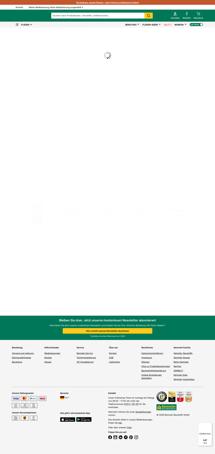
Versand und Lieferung (23, 353)
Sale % (168, 24)
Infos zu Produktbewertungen (155, 366)
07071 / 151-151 (131, 404)
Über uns (113, 347)
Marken (179, 24)
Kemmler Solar (181, 375)
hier (120, 422)
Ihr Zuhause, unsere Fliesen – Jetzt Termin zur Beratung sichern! (107, 2)
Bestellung (17, 347)
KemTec (177, 366)
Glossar (48, 362)
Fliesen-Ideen (150, 24)
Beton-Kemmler (181, 362)
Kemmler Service (85, 353)
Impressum (146, 357)
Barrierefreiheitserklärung (153, 370)
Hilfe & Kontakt (51, 347)
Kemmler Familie (182, 347)
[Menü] (210, 424)
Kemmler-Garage (182, 357)
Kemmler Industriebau (184, 379)
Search (149, 16)
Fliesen (22, 25)
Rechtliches (147, 347)
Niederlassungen (52, 353)
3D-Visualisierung (85, 362)
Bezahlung (17, 362)
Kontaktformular (143, 412)
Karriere (113, 353)
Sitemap (145, 362)
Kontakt (48, 357)
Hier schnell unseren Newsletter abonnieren (107, 331)
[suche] (102, 16)
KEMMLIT (178, 370)
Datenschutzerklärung (152, 353)
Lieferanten (114, 362)
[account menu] (175, 16)
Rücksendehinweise (21, 357)
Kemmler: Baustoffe (183, 353)
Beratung (130, 24)
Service (80, 347)
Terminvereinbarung (86, 357)
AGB (111, 357)
